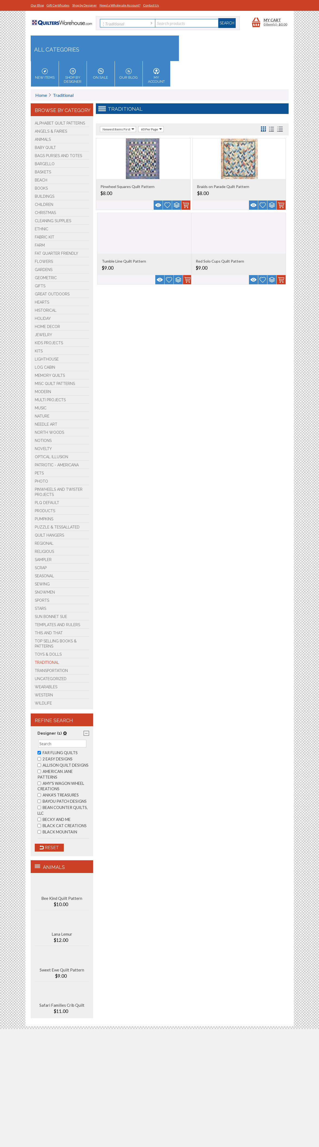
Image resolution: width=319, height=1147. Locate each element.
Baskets (43, 172)
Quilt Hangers (49, 535)
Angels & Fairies (51, 131)
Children (44, 204)
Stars (40, 608)
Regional (44, 543)
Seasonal (44, 576)
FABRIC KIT (44, 237)
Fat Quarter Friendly (56, 253)
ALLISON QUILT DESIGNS (63, 765)
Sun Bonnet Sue (51, 616)
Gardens (43, 269)
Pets (39, 473)
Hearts (42, 302)
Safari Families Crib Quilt (61, 1005)
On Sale (101, 73)
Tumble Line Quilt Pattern (124, 261)
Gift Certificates (58, 5)
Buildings (44, 196)
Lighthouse (47, 359)
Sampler (43, 559)
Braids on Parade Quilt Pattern (223, 186)
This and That (49, 633)
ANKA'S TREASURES (58, 795)
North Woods (49, 432)
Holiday (43, 318)
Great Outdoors (52, 294)
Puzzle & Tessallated (57, 527)
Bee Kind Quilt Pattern (61, 898)
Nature (42, 416)
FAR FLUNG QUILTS (57, 752)
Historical (45, 310)
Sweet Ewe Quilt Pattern (62, 969)
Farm (40, 245)
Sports (42, 600)
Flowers (44, 261)
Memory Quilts (50, 375)
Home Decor (47, 326)
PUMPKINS (44, 519)
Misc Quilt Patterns (55, 383)
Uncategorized (51, 679)
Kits (39, 351)
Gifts (40, 286)
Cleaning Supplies (53, 221)
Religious (44, 551)
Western (44, 695)
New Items (45, 73)
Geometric (46, 278)
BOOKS (41, 188)
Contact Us (151, 5)
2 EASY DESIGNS (54, 759)
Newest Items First (118, 129)
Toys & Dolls (48, 654)
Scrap (41, 568)
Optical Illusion (51, 457)
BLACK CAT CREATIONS (62, 825)
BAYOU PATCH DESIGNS (62, 801)
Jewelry (43, 335)
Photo (41, 481)
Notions (43, 440)
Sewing (42, 584)
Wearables (46, 687)
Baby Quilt (45, 147)
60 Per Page (151, 129)
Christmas (45, 213)
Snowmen (45, 592)
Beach (41, 180)
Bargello (45, 164)
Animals (43, 139)
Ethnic (41, 229)
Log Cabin (45, 367)
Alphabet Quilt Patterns (60, 123)
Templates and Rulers (57, 625)
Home (41, 95)
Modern (43, 392)
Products (45, 511)
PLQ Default (47, 503)
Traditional (63, 95)
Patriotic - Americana (57, 465)
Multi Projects (50, 400)
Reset (49, 847)
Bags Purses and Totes (58, 156)
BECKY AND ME (54, 819)
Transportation (51, 670)
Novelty (43, 449)
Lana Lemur (62, 934)
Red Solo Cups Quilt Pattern (220, 261)
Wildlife (43, 703)
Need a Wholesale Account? (120, 5)
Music (40, 408)
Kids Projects (49, 343)
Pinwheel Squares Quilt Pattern (127, 186)
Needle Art (46, 424)
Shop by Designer (84, 5)
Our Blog (37, 5)
